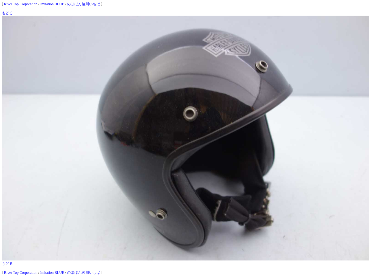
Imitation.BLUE (52, 4)
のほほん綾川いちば (83, 4)
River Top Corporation (20, 4)
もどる (7, 13)
